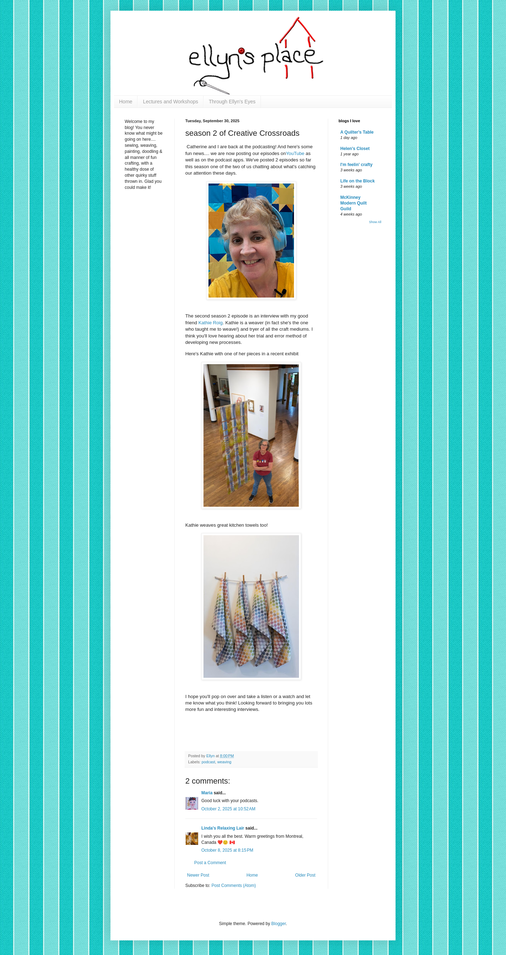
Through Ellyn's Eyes (232, 101)
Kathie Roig (210, 322)
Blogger (278, 923)
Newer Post (198, 875)
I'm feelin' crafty (356, 164)
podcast (208, 762)
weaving (224, 762)
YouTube (295, 153)
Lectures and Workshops (170, 101)
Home (125, 101)
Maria (206, 792)
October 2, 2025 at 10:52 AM (228, 808)
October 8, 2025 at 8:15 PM (227, 850)
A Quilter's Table (357, 132)
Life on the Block (357, 181)
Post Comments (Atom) (233, 885)
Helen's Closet (355, 148)
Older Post (305, 875)
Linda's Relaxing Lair (222, 828)
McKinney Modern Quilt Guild (353, 203)
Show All (375, 222)
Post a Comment (210, 862)
